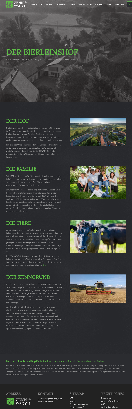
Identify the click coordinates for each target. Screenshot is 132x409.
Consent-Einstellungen (110, 401)
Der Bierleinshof (76, 407)
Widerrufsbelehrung (109, 407)
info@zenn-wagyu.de (53, 398)
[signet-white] (18, 4)
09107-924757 (47, 401)
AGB (71, 398)
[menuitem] (33, 4)
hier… (45, 265)
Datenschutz (106, 398)
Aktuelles (73, 401)
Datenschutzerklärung (79, 404)
